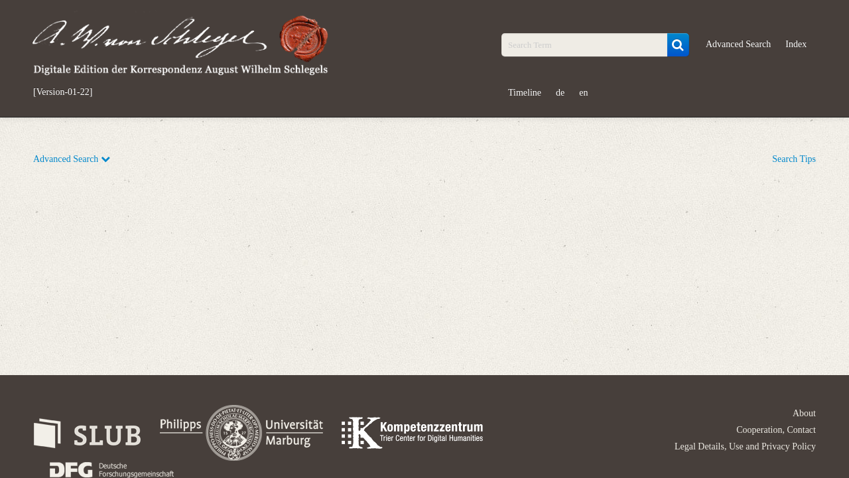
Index (796, 44)
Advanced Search (738, 44)
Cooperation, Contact (776, 430)
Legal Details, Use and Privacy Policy (745, 446)
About (804, 413)
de (560, 93)
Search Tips (794, 159)
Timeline (524, 93)
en (583, 93)
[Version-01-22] (62, 92)
